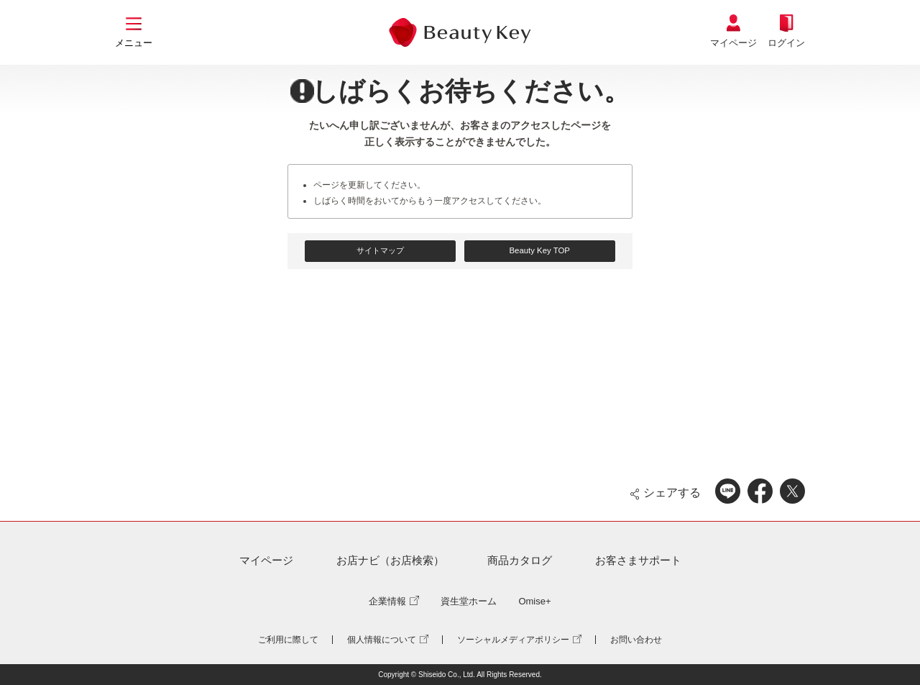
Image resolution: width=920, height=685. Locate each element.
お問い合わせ (636, 640)
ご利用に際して (288, 640)
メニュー (133, 42)
